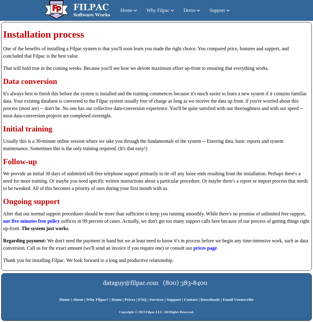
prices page (205, 248)
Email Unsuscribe (238, 299)
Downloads (210, 299)
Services (156, 299)
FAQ (142, 299)
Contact (190, 299)
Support (217, 10)
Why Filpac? (97, 299)
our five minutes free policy (31, 221)
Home (126, 10)
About (77, 299)
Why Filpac (157, 10)
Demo (189, 10)
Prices (130, 299)
